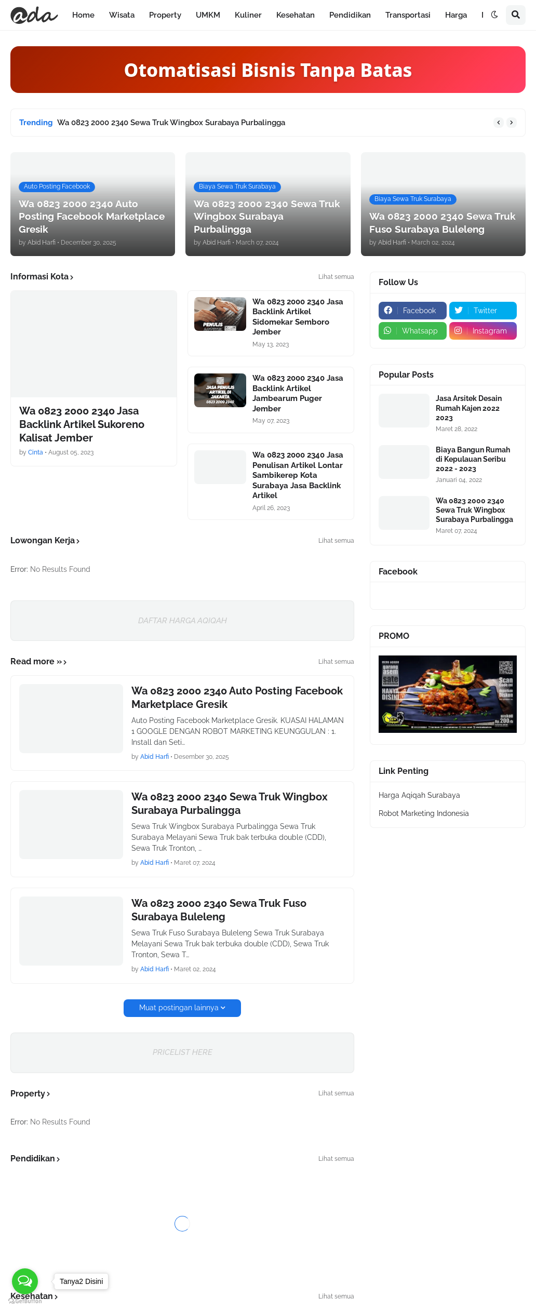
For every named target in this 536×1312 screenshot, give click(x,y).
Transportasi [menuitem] (408, 15)
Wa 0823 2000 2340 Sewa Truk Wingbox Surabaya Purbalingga (171, 122)
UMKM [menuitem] (208, 15)
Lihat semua (336, 277)
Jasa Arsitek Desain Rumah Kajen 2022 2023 (469, 407)
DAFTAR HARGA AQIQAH (182, 620)
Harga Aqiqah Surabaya (419, 795)
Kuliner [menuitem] (248, 15)
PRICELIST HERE (182, 1052)
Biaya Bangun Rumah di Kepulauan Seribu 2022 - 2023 (473, 459)
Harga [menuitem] (456, 15)
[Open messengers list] (25, 1281)
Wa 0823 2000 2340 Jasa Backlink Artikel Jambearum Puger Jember (297, 393)
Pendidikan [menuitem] (350, 15)
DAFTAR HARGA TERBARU (268, 1242)
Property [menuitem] (165, 15)
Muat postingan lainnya (179, 1007)
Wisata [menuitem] (122, 15)
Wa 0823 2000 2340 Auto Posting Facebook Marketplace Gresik (237, 698)
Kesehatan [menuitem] (295, 15)
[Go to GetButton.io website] (25, 1301)
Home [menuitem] (83, 15)
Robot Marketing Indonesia (424, 813)
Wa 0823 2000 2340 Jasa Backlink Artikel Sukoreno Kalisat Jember (81, 424)
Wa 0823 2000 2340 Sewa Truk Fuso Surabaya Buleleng (218, 910)
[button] (494, 15)
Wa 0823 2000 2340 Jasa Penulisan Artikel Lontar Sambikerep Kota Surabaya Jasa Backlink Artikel (297, 475)
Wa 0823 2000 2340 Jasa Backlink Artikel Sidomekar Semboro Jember (297, 317)
